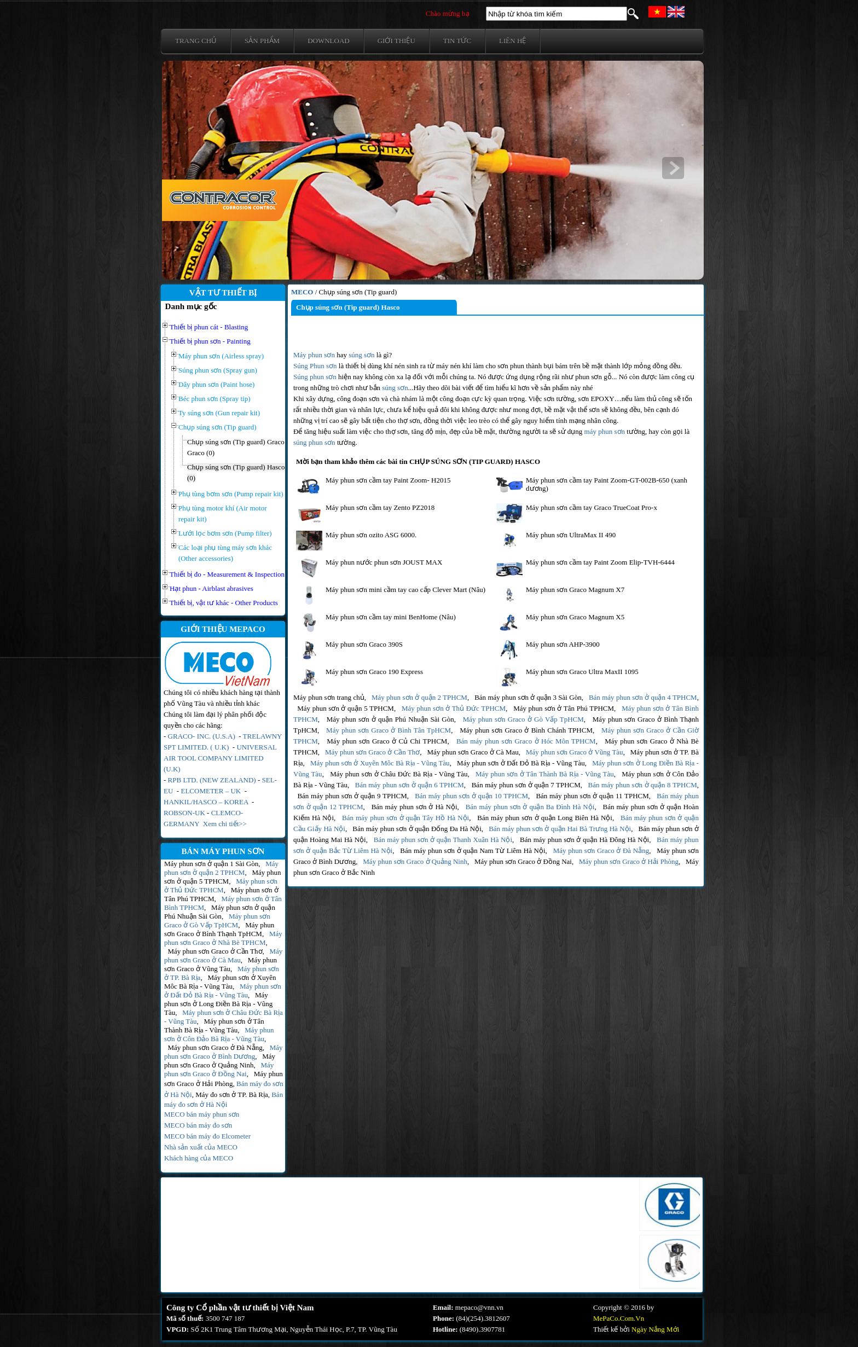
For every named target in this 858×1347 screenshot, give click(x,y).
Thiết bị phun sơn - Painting (210, 341)
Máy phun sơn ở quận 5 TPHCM (222, 876)
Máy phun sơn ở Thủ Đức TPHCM (220, 885)
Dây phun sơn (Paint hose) (216, 384)
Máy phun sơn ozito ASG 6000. (371, 535)
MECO (302, 292)
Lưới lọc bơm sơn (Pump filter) (225, 533)
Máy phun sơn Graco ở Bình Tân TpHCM (388, 730)
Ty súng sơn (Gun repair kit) (219, 413)
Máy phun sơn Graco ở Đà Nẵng (215, 1047)
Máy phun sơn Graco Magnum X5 (575, 617)
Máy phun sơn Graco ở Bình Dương (223, 1051)
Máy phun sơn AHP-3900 (563, 644)
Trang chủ (196, 41)
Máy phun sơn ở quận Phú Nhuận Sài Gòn (219, 911)
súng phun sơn (314, 442)
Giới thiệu (396, 41)
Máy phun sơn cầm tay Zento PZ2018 (380, 507)
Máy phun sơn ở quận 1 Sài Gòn (211, 864)
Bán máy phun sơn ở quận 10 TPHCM (471, 796)
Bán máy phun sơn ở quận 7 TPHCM (526, 785)
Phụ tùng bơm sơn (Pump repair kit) (230, 494)
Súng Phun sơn (315, 366)
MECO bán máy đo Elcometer (207, 1136)
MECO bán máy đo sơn (198, 1125)
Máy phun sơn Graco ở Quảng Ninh (219, 1060)
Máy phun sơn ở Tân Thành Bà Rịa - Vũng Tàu (214, 1025)
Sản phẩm (262, 41)
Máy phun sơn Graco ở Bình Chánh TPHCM (526, 730)
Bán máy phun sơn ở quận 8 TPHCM (642, 785)
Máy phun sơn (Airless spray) (221, 356)
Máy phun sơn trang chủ (328, 697)
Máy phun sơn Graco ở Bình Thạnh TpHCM (219, 929)
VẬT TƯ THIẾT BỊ (223, 292)
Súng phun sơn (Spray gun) (217, 370)
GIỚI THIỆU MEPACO (223, 629)
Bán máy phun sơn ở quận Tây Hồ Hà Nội (405, 818)
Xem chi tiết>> (225, 824)
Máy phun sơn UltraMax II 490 (571, 535)
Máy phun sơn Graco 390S (364, 644)
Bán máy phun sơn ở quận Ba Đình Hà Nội (530, 807)
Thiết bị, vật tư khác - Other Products (224, 603)
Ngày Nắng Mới (655, 1329)
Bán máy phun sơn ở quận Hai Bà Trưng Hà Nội (560, 829)
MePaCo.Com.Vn (618, 1318)
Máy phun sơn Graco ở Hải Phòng (629, 861)
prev (192, 167)
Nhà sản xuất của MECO (200, 1147)
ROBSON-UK (184, 813)
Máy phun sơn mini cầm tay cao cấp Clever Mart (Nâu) (405, 589)
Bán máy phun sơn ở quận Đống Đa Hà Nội (416, 829)
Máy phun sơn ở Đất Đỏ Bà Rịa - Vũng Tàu (222, 990)
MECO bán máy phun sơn (201, 1114)
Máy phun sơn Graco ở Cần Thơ (215, 951)
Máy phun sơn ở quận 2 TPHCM (221, 868)
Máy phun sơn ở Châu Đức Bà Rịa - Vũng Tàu (398, 774)
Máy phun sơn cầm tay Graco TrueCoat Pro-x (591, 507)
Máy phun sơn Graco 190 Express (374, 671)
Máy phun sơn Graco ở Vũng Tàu (220, 964)
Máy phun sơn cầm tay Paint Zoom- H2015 (388, 480)
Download (329, 41)
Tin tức (457, 41)
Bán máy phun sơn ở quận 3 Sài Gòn (528, 697)
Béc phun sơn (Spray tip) (214, 398)
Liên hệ (512, 41)
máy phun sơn (604, 431)
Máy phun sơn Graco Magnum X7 (575, 589)
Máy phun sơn (314, 355)
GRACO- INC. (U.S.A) (201, 736)
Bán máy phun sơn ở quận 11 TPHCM (592, 796)
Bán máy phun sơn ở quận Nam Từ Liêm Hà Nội (472, 850)
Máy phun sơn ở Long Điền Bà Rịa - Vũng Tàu (218, 1004)
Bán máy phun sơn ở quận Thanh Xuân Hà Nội (443, 839)
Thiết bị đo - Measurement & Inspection (227, 574)
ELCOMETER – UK (211, 791)
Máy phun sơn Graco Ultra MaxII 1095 (582, 671)
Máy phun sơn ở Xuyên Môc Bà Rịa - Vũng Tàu (220, 981)
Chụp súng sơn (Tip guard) (217, 427)
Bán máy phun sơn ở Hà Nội (414, 807)
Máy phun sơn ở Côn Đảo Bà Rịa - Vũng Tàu (219, 1034)
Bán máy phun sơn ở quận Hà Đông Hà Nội (584, 839)
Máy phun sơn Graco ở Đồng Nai (219, 1069)
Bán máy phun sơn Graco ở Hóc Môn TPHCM (526, 741)
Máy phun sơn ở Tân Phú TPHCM (563, 708)
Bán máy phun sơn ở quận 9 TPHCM (352, 796)
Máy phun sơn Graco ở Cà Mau (223, 955)
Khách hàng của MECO (198, 1158)
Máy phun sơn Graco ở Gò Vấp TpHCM (217, 920)
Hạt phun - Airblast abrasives (211, 588)
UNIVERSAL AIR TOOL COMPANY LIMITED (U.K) (220, 758)
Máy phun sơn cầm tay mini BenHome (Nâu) (391, 617)
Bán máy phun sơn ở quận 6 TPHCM (409, 785)
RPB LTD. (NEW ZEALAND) (212, 780)
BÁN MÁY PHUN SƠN (223, 851)
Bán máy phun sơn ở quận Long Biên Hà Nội (544, 818)
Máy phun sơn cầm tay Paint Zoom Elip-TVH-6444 (600, 562)
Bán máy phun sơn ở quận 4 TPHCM (643, 697)
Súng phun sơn (315, 377)
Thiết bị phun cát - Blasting (209, 327)
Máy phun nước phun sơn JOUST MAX (385, 562)
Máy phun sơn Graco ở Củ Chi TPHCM (387, 741)
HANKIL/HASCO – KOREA (207, 802)
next (673, 167)
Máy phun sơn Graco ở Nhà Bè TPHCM (223, 938)
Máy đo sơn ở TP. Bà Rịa (231, 1094)
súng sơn (361, 355)
